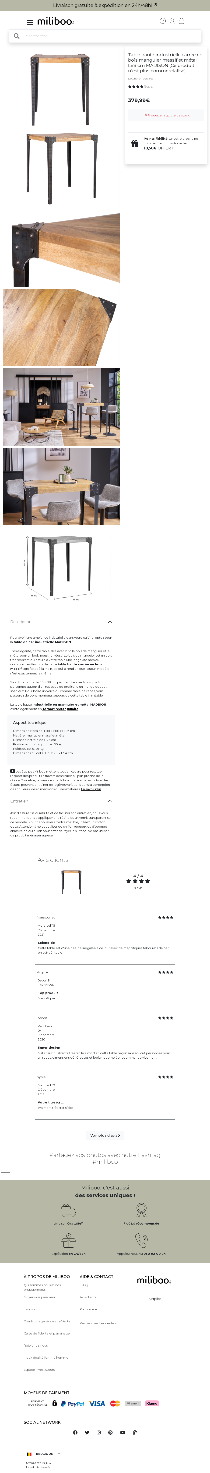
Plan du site (88, 1309)
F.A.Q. (84, 1285)
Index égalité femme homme (46, 1357)
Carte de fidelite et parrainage (47, 1333)
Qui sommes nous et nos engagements (42, 1287)
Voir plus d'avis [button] (105, 1135)
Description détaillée (140, 78)
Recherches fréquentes (98, 1323)
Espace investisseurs (39, 1369)
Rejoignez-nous (36, 1345)
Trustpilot (154, 1299)
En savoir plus (91, 789)
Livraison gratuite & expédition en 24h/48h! (105, 5)
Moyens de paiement (40, 1297)
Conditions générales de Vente (47, 1321)
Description (21, 622)
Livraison (30, 1309)
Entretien (19, 801)
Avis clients (88, 1297)
